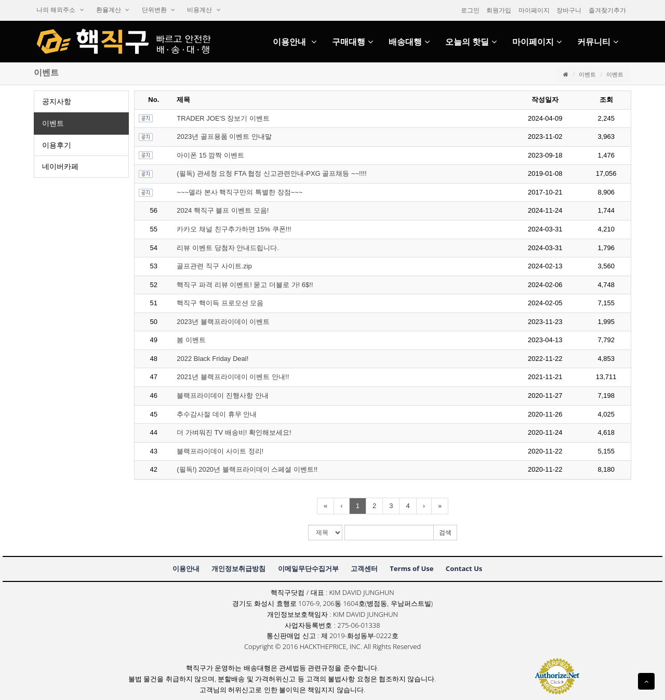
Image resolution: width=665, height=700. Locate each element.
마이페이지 (534, 10)
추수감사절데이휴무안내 (217, 414)
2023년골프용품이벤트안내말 (224, 136)
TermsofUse (411, 568)
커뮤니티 (597, 41)
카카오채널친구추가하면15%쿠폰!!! (234, 229)
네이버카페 (60, 166)
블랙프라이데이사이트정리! (220, 451)
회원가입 (498, 10)
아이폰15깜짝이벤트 (210, 155)
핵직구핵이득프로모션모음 (220, 303)
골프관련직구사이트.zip (214, 266)
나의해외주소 (60, 10)
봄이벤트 (191, 340)
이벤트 (587, 74)
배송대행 (409, 41)
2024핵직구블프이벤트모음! (223, 210)
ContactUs (464, 568)
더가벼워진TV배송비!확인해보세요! (234, 432)
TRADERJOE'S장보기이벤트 (223, 118)
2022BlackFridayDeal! (212, 358)
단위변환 (158, 10)
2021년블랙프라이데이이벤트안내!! (233, 377)
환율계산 (112, 10)
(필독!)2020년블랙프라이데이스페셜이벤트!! (247, 469)
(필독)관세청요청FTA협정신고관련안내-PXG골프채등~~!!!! (271, 173)
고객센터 (364, 568)
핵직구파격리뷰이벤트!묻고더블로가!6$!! (245, 285)
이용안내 (294, 41)
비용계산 (203, 10)
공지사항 (56, 101)
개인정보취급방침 (238, 568)
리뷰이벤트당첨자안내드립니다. (227, 248)
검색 (445, 532)
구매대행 (352, 41)
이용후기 (56, 145)
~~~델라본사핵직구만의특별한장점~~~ (239, 192)
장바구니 (568, 10)
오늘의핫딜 (471, 41)
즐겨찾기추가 (607, 10)
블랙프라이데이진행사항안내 (222, 395)
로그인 (470, 10)
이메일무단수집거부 (308, 568)
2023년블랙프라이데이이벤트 (223, 322)
